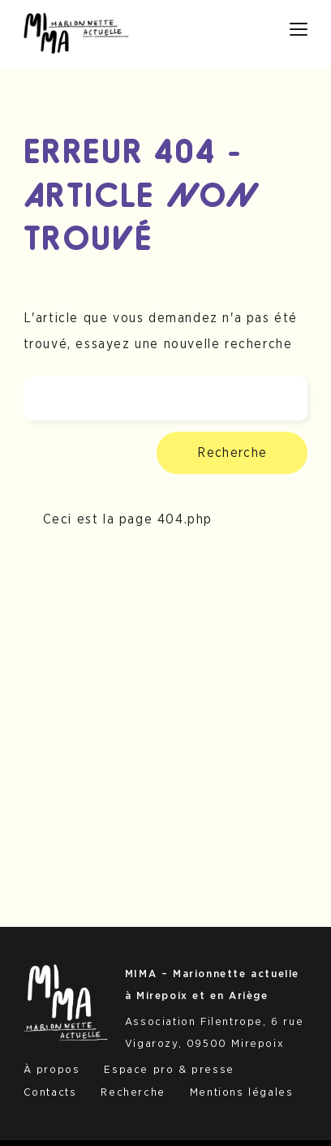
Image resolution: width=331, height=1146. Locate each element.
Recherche (232, 452)
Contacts (50, 1092)
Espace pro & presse (169, 1069)
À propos (52, 1069)
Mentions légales (242, 1092)
